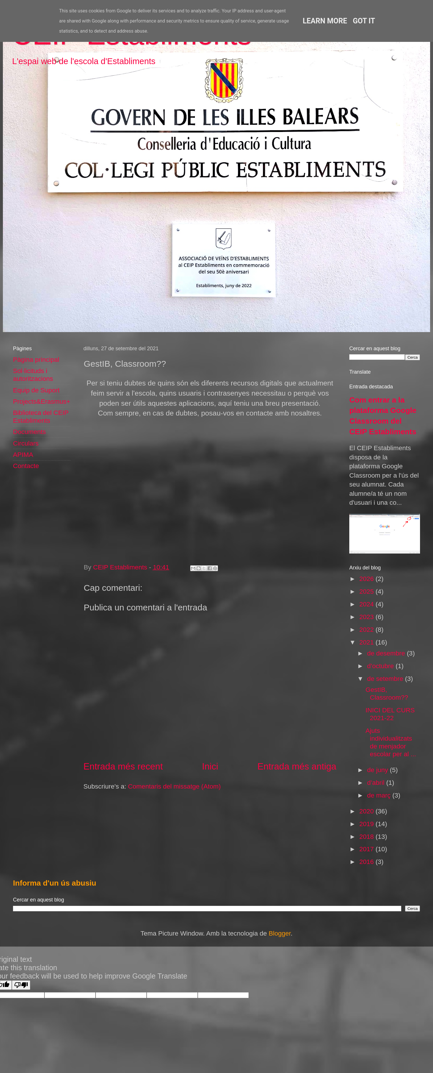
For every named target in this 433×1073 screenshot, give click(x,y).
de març (380, 795)
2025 (367, 591)
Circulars (26, 443)
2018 (367, 836)
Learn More (325, 21)
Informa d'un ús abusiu (54, 883)
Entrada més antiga (296, 766)
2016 (367, 861)
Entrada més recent (123, 766)
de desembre (387, 653)
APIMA (23, 454)
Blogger (280, 933)
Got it (364, 21)
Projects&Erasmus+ (41, 401)
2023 (367, 617)
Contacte (26, 466)
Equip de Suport (36, 390)
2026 (367, 578)
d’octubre (381, 666)
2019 (367, 824)
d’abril (376, 782)
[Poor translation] (21, 985)
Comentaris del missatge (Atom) (174, 786)
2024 (367, 604)
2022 (367, 629)
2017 (367, 849)
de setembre (386, 678)
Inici (210, 766)
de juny (378, 770)
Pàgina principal (36, 359)
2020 (367, 811)
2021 (367, 642)
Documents (29, 431)
